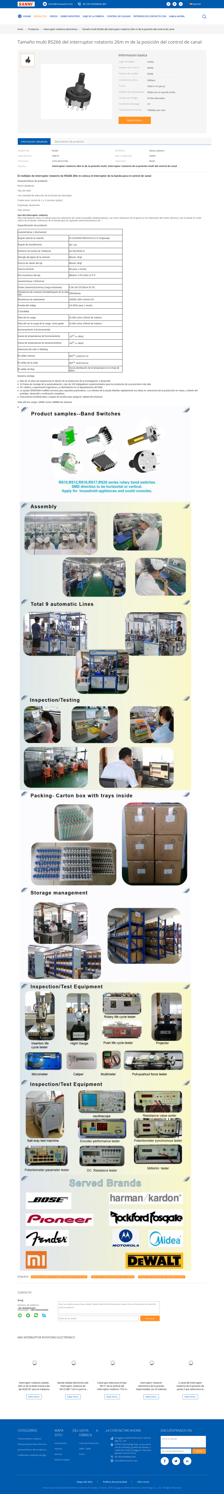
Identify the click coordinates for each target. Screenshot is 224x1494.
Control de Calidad (122, 16)
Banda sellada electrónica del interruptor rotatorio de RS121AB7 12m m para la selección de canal (72, 1387)
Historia (58, 1448)
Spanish (197, 3)
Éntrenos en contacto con (155, 16)
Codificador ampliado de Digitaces (34, 1455)
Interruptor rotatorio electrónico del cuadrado (112, 1276)
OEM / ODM (85, 1448)
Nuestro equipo (62, 1459)
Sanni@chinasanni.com (60, 3)
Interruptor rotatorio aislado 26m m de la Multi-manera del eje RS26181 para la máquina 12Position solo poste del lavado (34, 1389)
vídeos (55, 16)
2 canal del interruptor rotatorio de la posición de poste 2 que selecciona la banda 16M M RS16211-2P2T (190, 1387)
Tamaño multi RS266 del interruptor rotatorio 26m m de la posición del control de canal (128, 29)
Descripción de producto (69, 141)
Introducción (60, 1443)
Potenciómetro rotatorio (29, 1438)
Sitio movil (143, 1482)
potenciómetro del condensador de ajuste (38, 1449)
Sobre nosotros (72, 16)
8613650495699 (39, 1309)
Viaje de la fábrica (96, 16)
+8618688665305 (27, 1308)
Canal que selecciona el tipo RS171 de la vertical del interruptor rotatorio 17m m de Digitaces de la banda (112, 1387)
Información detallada (34, 141)
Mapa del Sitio (85, 1482)
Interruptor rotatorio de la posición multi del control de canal (59, 1276)
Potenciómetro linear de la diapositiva (36, 1444)
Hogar (24, 16)
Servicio (58, 1454)
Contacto (150, 1318)
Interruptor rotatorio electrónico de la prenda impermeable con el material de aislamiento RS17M (151, 1387)
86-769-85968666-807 (95, 4)
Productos (41, 16)
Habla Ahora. (182, 16)
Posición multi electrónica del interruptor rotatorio (161, 1276)
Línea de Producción (89, 1443)
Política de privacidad (115, 1482)
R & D (82, 1454)
